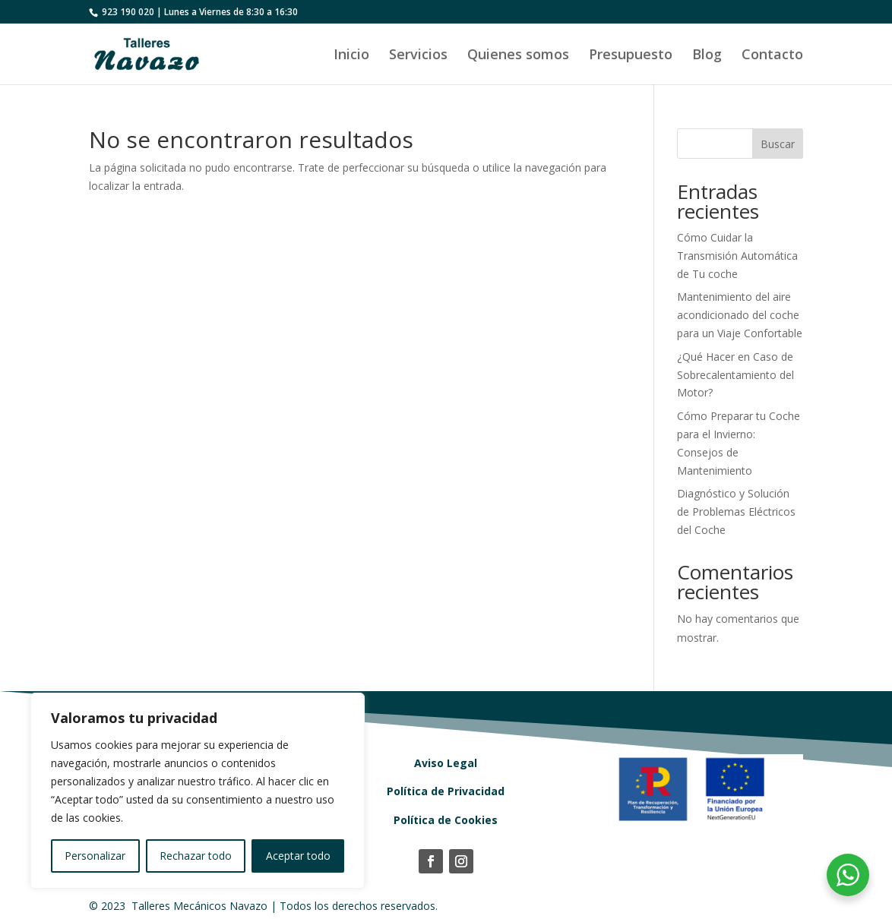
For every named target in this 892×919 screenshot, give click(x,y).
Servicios (418, 56)
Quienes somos (518, 56)
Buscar (778, 144)
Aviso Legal (445, 763)
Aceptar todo (298, 855)
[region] (197, 791)
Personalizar (95, 855)
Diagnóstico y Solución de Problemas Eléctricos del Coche (736, 511)
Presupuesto (630, 56)
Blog (707, 56)
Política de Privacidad (446, 791)
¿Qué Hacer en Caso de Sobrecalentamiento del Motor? (735, 374)
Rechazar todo (196, 855)
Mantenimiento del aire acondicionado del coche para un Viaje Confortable (739, 314)
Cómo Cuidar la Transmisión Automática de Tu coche (737, 255)
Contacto (772, 56)
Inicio (351, 56)
